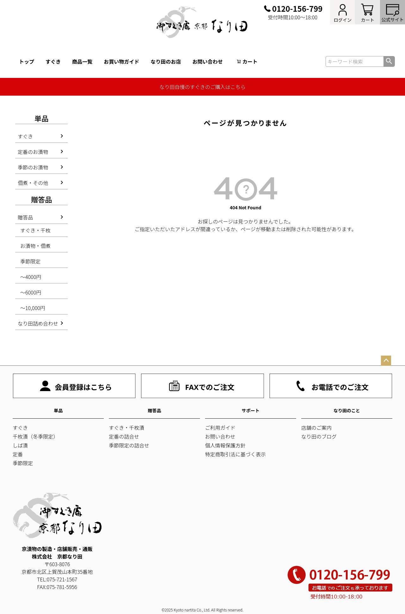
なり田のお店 (166, 61)
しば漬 (20, 445)
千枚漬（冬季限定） (35, 436)
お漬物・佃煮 (35, 246)
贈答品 (25, 217)
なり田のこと (346, 410)
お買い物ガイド (121, 61)
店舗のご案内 (316, 427)
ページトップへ (386, 361)
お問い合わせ (207, 61)
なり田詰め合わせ (38, 323)
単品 (58, 410)
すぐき (53, 61)
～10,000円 (32, 308)
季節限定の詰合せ (129, 445)
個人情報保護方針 (225, 445)
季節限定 (30, 261)
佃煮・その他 (33, 183)
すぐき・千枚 (35, 230)
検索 (389, 61)
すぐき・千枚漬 (126, 427)
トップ (26, 61)
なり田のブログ (319, 436)
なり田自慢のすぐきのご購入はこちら (202, 87)
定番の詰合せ (124, 436)
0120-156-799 (297, 8)
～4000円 (30, 277)
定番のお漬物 (33, 151)
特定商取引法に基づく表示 (235, 454)
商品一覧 (82, 61)
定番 (18, 454)
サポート (250, 410)
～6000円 (30, 292)
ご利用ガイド (220, 427)
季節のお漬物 (33, 167)
